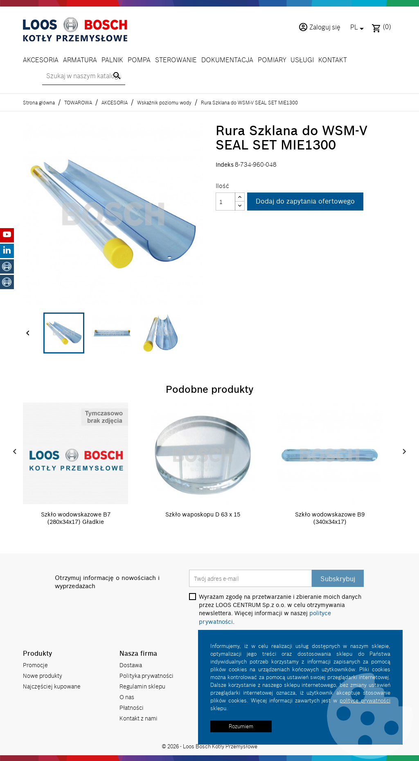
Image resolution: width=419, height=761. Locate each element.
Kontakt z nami (138, 717)
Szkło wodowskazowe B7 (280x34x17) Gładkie (75, 518)
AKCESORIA (41, 60)
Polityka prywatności (146, 674)
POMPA (139, 60)
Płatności (131, 706)
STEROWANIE (176, 60)
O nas (126, 696)
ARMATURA (80, 60)
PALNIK (112, 60)
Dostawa (130, 664)
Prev (15, 452)
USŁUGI (302, 60)
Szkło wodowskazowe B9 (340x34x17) (330, 518)
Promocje (35, 664)
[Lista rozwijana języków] (358, 28)
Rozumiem (241, 726)
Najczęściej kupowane (52, 685)
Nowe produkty (42, 674)
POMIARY (272, 60)
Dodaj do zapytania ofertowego (305, 201)
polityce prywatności (365, 700)
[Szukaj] (83, 76)
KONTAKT (332, 60)
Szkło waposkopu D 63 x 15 (202, 514)
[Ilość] (225, 202)
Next (404, 452)
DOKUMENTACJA (227, 60)
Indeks (225, 164)
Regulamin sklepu (142, 685)
